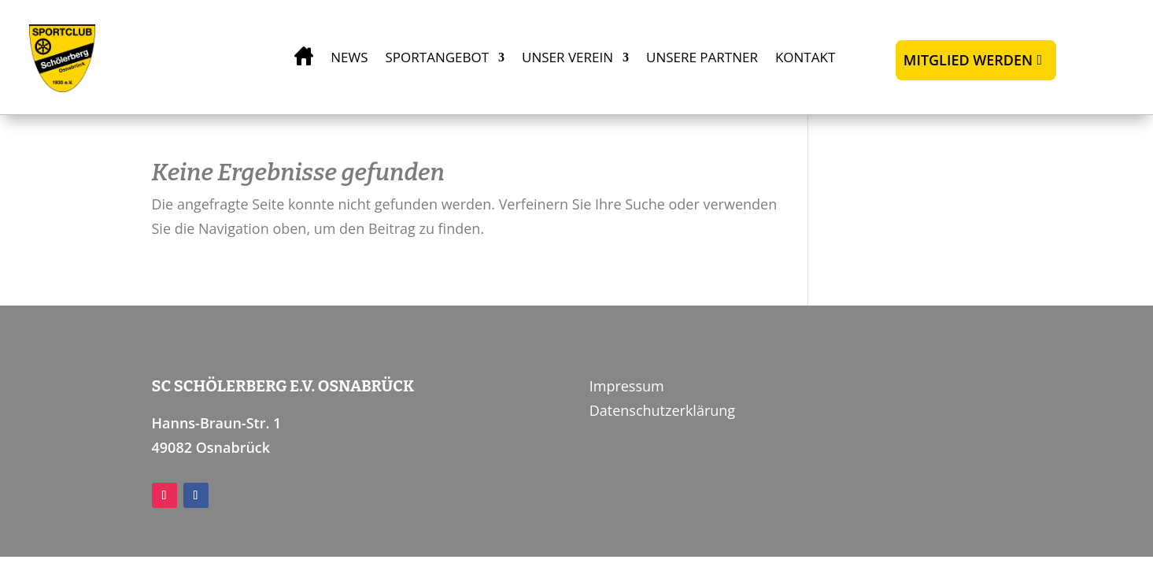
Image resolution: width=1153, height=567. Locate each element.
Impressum (626, 385)
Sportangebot (438, 57)
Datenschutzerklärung (662, 410)
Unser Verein (567, 57)
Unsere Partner (702, 57)
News (349, 57)
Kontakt (805, 57)
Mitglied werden (968, 59)
